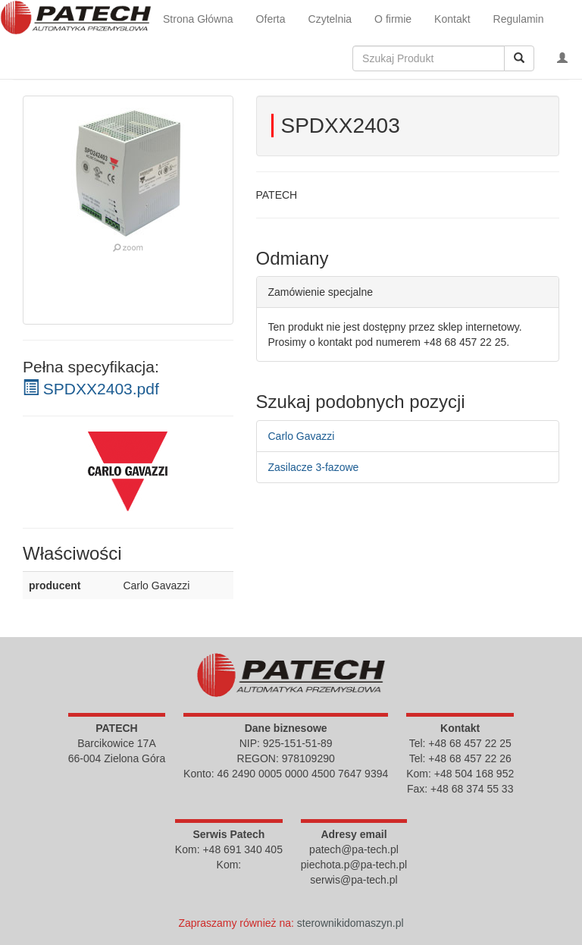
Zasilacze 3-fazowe (313, 467)
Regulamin (518, 19)
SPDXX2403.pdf (91, 388)
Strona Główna (198, 19)
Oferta (271, 19)
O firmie (392, 19)
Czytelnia (330, 19)
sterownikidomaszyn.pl (350, 923)
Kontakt (452, 19)
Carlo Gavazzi (301, 436)
